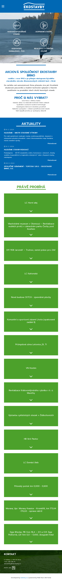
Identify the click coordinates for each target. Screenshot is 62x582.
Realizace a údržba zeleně (43, 44)
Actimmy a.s (24, 578)
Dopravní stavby (44, 26)
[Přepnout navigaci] (3, 6)
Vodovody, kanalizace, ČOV (17, 44)
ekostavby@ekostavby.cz (12, 564)
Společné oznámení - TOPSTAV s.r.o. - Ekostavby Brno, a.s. (28, 167)
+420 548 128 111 (9, 562)
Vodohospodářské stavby (16, 28)
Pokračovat (52, 143)
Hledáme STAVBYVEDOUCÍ (16, 149)
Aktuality (31, 123)
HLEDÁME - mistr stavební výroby (21, 132)
